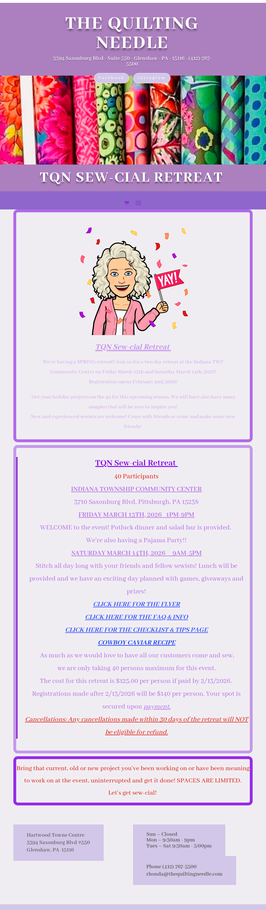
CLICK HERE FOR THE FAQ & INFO (136, 617)
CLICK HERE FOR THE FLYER (136, 604)
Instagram (152, 77)
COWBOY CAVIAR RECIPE (136, 643)
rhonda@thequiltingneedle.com (184, 874)
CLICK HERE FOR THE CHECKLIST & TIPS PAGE (136, 630)
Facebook (111, 77)
